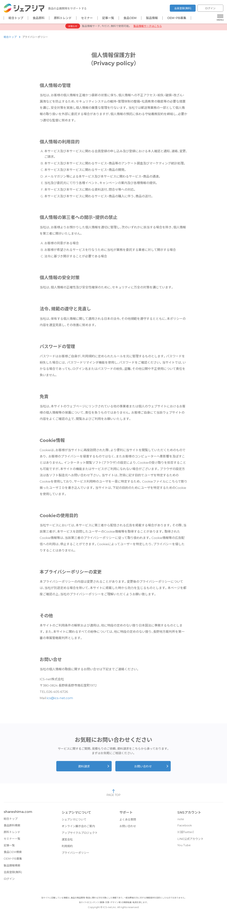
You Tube (184, 847)
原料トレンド (63, 18)
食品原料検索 (12, 827)
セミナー (87, 18)
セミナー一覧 (12, 840)
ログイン (210, 8)
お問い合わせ (143, 768)
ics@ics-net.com (60, 700)
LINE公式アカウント (190, 840)
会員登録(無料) (182, 8)
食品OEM (130, 18)
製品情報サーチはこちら (147, 28)
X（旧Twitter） (185, 834)
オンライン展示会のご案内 (78, 828)
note (180, 821)
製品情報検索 (12, 867)
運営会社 (67, 841)
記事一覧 (108, 18)
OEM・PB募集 (176, 18)
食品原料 (38, 18)
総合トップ (15, 18)
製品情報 (152, 18)
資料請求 (84, 768)
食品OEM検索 (13, 854)
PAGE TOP (113, 794)
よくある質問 (127, 821)
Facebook (184, 827)
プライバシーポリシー (75, 854)
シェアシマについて (74, 821)
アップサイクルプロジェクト (80, 834)
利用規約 (67, 848)
